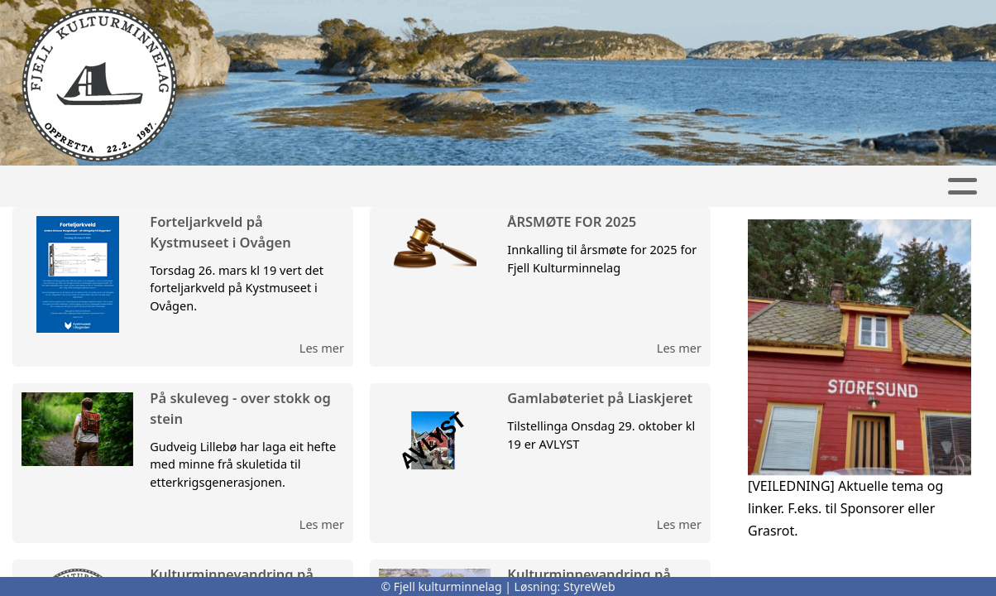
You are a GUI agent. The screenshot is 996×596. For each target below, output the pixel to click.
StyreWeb (589, 586)
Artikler (339, 187)
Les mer (321, 347)
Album (723, 187)
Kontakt (637, 187)
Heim (267, 187)
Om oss (538, 187)
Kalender (436, 187)
